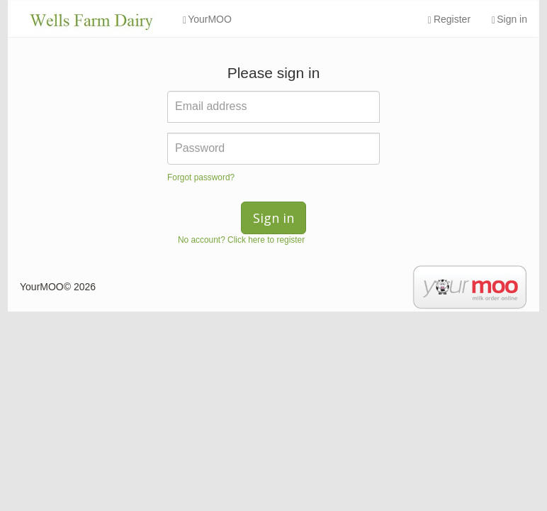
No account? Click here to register (241, 240)
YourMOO (207, 19)
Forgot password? (201, 177)
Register (449, 19)
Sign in (509, 19)
